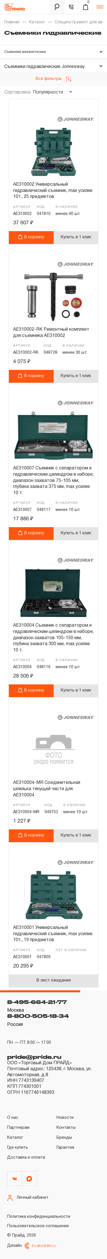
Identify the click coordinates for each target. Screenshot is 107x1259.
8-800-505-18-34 (38, 1016)
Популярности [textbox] (48, 92)
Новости (65, 1118)
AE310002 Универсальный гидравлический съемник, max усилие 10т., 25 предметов (52, 191)
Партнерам (18, 1128)
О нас (12, 1118)
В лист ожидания (54, 980)
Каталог (37, 22)
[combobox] (52, 92)
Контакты (66, 1128)
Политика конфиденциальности (38, 1217)
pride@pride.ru (34, 1057)
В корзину (31, 236)
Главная (11, 22)
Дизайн (31, 1246)
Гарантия (65, 1148)
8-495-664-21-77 (37, 1002)
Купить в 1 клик (76, 237)
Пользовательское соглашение (38, 1226)
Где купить (17, 1148)
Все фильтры (54, 79)
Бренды (64, 1138)
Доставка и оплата (26, 1157)
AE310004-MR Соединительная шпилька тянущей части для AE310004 (46, 789)
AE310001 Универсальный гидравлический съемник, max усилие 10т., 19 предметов (52, 934)
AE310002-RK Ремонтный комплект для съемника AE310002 (51, 333)
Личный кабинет (28, 1198)
